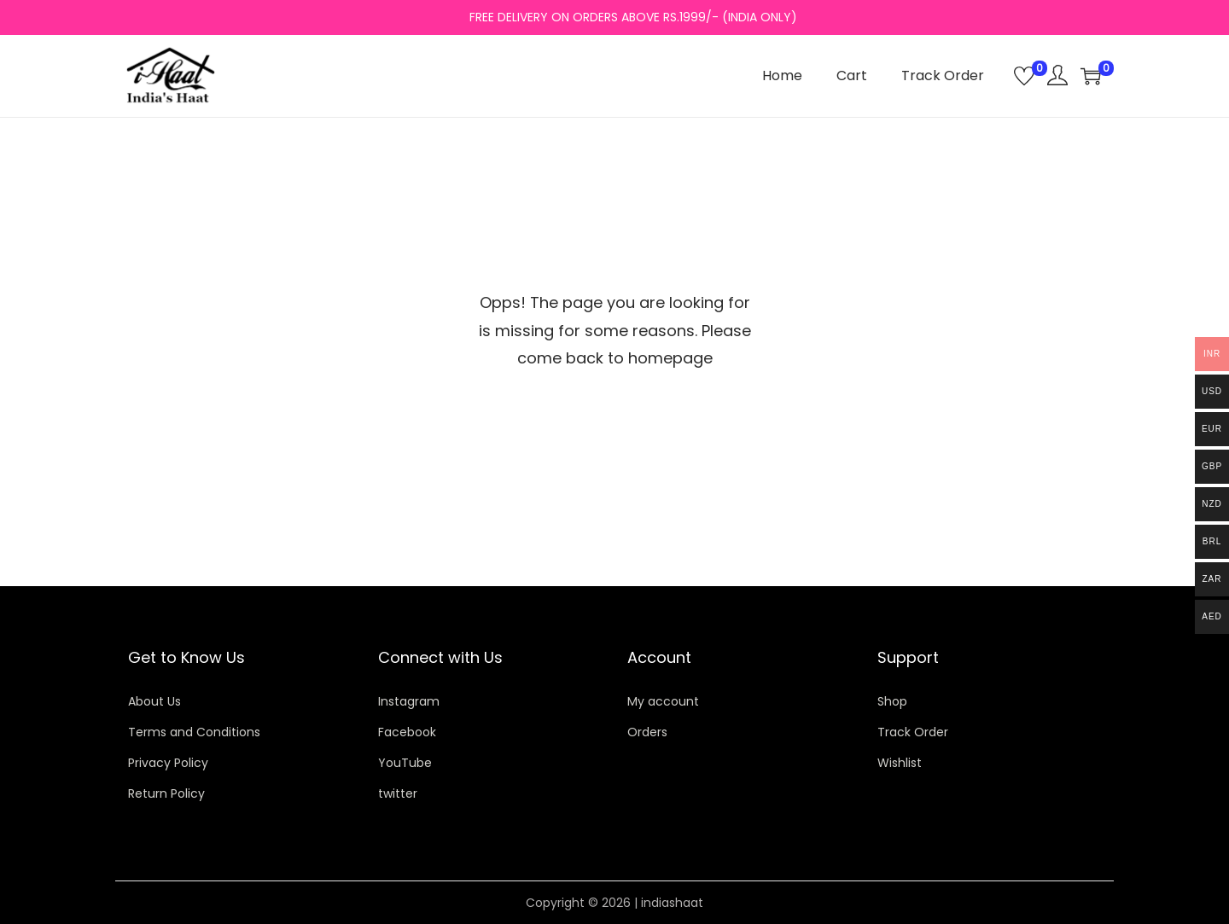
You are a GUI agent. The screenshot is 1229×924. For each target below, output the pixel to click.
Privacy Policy (168, 762)
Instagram (409, 701)
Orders (647, 732)
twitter (397, 793)
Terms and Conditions (194, 732)
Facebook (407, 732)
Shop (892, 701)
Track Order (912, 732)
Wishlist (899, 762)
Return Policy (166, 793)
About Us (154, 701)
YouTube (405, 762)
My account (663, 701)
